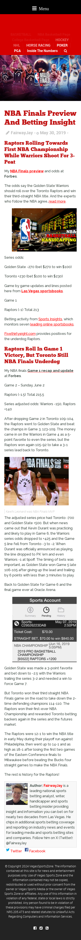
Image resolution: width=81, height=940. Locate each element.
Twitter (14, 851)
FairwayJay (22, 133)
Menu (40, 8)
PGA (17, 50)
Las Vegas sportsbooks (42, 291)
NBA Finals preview (27, 171)
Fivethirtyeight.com (20, 334)
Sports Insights (50, 319)
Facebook (35, 851)
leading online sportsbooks (52, 324)
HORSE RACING (38, 45)
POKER (62, 45)
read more (57, 201)
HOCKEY (62, 39)
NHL (16, 45)
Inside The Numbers (42, 50)
